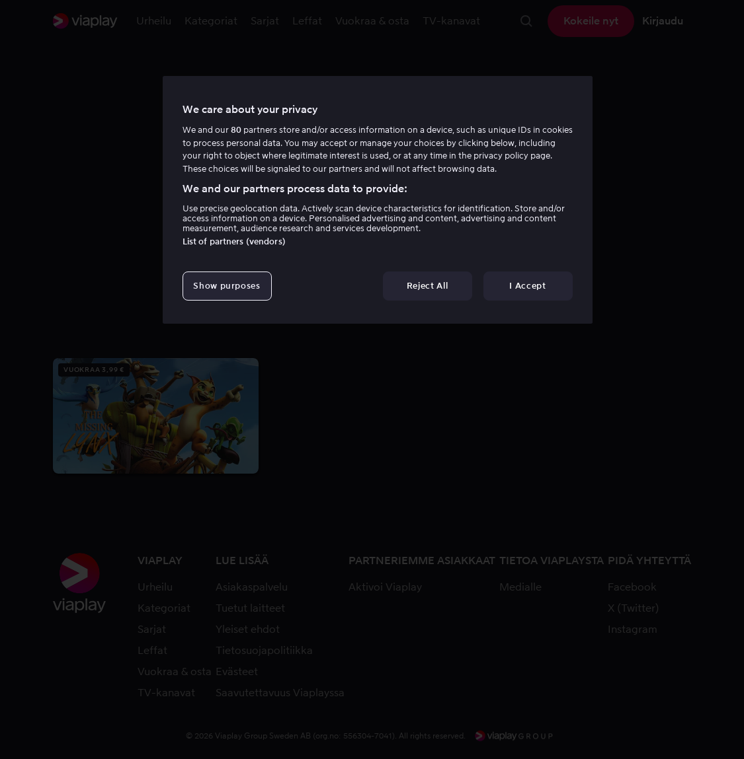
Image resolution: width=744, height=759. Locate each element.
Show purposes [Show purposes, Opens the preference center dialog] (226, 286)
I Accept (527, 286)
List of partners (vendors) (234, 241)
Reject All (427, 286)
